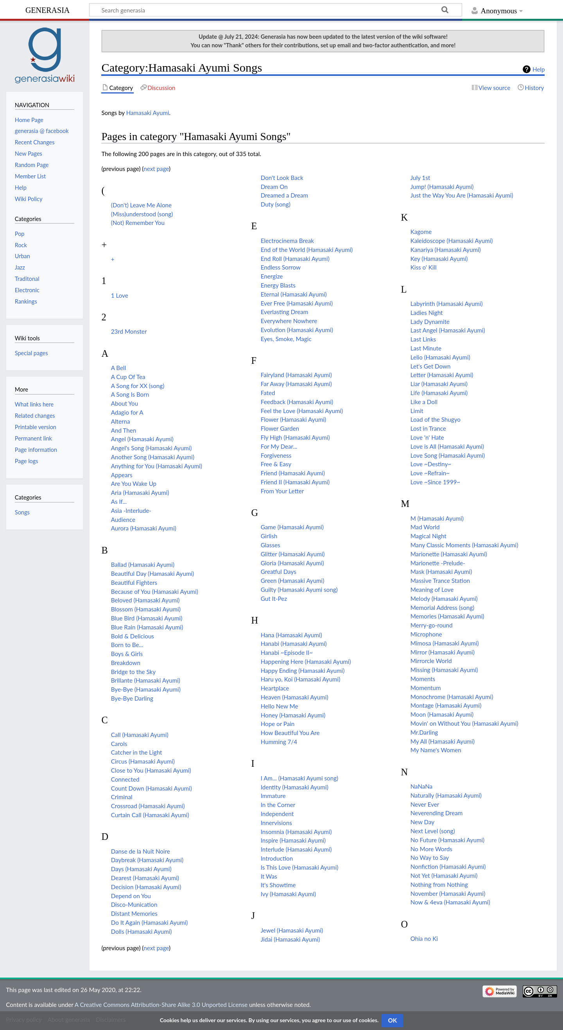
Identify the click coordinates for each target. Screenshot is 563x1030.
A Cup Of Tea (128, 376)
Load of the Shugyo (436, 419)
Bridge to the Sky (133, 671)
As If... (119, 501)
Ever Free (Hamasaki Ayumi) (297, 303)
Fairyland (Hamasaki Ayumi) (296, 374)
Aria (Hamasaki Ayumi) (140, 492)
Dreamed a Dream (284, 195)
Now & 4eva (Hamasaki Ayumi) (450, 902)
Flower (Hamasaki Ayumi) (293, 419)
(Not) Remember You (138, 222)
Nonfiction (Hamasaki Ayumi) (448, 866)
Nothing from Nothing (439, 884)
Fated (268, 392)
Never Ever (425, 804)
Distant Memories (134, 913)
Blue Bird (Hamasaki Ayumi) (147, 618)
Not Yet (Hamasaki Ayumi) (444, 875)
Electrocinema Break (287, 240)
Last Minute (426, 348)
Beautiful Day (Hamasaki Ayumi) (152, 573)
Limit (417, 410)
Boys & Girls (127, 653)
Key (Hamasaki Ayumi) (439, 258)
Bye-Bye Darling (132, 698)
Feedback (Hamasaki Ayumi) (297, 401)
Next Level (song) (433, 830)
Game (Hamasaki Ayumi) (292, 526)
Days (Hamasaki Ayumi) (141, 868)
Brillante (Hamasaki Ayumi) (145, 680)
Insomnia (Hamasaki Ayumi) (296, 831)
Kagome (421, 231)
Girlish (269, 535)
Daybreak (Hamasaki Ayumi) (147, 859)
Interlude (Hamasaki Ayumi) (296, 849)
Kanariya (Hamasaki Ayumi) (446, 249)
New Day (422, 821)
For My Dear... (279, 446)
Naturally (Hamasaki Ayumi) (446, 795)
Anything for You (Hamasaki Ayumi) (156, 465)
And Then (123, 430)
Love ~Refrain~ (430, 472)
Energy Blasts (278, 285)
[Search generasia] (276, 10)
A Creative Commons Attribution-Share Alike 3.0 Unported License (161, 1004)
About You (124, 403)
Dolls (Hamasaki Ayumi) (141, 931)
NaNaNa (421, 786)
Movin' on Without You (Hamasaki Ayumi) (464, 723)
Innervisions (276, 822)
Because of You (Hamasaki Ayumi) (154, 591)
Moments (423, 678)
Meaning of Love (432, 589)
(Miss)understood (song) (142, 214)
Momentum (426, 687)
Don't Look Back (282, 177)
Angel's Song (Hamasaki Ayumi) (151, 447)
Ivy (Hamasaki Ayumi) (288, 893)
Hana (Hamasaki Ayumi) (291, 634)
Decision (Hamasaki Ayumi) (146, 886)
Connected (125, 779)
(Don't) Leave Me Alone (141, 205)
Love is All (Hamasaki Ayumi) (447, 446)
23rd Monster (129, 331)
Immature (273, 795)
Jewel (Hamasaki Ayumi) (292, 930)
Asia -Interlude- (131, 510)
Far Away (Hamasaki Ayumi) (296, 383)
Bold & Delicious (132, 636)
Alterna (120, 421)
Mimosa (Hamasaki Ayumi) (445, 643)
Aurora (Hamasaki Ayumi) (143, 528)
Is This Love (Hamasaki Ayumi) (300, 867)
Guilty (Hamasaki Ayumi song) (299, 589)
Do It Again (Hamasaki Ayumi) (149, 922)
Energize (272, 276)
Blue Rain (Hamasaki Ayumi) (147, 627)
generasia (47, 9)
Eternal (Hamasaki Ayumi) (294, 294)
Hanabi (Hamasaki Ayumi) (294, 643)
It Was (269, 876)
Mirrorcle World (431, 660)
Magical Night (428, 535)
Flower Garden (280, 428)
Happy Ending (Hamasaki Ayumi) (303, 670)
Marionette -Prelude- (438, 562)
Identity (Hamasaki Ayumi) (294, 787)
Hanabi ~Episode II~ (287, 652)
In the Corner (278, 804)
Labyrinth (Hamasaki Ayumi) (447, 303)
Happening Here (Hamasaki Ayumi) (306, 661)
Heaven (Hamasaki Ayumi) (294, 697)
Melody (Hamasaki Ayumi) (444, 598)
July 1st (420, 177)
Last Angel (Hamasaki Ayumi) (448, 330)
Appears (122, 474)
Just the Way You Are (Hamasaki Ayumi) (462, 195)
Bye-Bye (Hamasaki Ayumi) (146, 689)
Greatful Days (278, 571)
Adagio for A (127, 412)
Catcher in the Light (136, 752)
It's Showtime (278, 884)
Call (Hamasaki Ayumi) (140, 734)
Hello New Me (279, 706)
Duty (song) (275, 204)
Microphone (426, 634)
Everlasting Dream (284, 311)
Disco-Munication (134, 904)
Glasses (270, 544)
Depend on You (131, 895)
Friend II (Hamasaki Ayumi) (295, 481)
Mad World (425, 526)
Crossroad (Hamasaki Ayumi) (148, 805)
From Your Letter (282, 490)
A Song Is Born (130, 394)
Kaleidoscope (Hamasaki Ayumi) (452, 240)
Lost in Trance (428, 428)
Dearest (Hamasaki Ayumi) (145, 877)
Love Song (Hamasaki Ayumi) (448, 455)
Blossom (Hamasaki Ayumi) (146, 609)
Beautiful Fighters (134, 582)
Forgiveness (276, 455)
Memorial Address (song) (442, 607)
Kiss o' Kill (424, 267)
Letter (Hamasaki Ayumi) (442, 374)
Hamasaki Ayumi (147, 112)
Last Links (423, 339)
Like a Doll (424, 401)
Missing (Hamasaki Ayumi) (444, 669)
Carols (119, 743)
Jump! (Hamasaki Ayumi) (442, 186)
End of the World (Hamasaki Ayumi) (307, 249)
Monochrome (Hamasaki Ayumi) (452, 696)
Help (539, 69)
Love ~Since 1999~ (435, 481)
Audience (123, 519)
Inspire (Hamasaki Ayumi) (293, 840)
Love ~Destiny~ (431, 463)
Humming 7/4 (279, 741)
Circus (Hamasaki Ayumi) (143, 761)
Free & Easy (276, 463)
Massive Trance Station (440, 580)
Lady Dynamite (430, 321)
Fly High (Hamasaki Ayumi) (295, 437)
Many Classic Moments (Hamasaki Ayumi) (464, 544)
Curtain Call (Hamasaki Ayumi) (150, 814)
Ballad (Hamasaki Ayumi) (142, 564)
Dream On (274, 186)
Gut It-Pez (274, 598)
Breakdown (125, 662)
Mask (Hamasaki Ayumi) (441, 571)
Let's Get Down (431, 366)
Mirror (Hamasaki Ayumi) (443, 652)
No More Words (431, 848)
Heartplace (275, 688)
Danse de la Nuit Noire (140, 851)
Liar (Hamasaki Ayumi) (439, 383)
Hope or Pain (278, 723)
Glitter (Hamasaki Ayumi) (293, 553)
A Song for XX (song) (138, 385)
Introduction (277, 858)
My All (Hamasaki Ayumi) (443, 741)
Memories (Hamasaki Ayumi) (447, 616)
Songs (22, 512)
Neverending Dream (437, 812)
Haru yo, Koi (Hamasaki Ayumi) (301, 679)
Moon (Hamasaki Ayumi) (442, 714)
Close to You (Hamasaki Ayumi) (151, 770)
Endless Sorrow (281, 267)
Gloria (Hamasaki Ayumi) (292, 562)
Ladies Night (427, 312)
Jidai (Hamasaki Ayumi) (290, 939)
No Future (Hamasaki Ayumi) (447, 839)
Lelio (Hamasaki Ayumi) (440, 357)
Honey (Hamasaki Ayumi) (293, 715)
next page (156, 168)
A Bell (118, 367)
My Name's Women (436, 749)
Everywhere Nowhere (289, 320)
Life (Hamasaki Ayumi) (439, 392)
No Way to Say (430, 857)
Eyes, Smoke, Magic (286, 338)
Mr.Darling (424, 732)
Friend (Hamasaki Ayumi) (293, 472)
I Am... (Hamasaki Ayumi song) (299, 778)
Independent (277, 813)
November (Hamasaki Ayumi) (448, 893)
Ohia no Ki (424, 938)
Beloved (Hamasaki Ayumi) (145, 600)
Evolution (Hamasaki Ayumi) (297, 329)
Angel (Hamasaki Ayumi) (142, 438)
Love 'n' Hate (427, 437)
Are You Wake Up (133, 483)
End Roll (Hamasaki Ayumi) (295, 258)
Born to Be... (127, 644)
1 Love (119, 295)
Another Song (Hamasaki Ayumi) (152, 456)
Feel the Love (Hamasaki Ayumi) (302, 410)
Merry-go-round (432, 625)
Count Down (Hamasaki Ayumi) (151, 788)
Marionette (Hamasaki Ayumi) (449, 553)
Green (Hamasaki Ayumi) (293, 580)
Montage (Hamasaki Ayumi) (446, 705)
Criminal (122, 796)
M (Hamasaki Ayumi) (437, 518)
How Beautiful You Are (290, 732)
